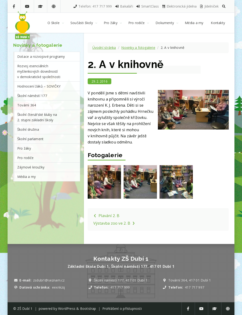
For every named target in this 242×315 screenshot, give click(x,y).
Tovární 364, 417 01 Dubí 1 (189, 280)
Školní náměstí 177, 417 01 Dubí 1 (120, 280)
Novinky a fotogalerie (138, 47)
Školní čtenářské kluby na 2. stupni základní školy (37, 117)
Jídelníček (209, 6)
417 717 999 (120, 287)
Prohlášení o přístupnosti (122, 308)
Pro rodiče (25, 157)
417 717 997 (194, 287)
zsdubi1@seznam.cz (49, 280)
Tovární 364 (26, 105)
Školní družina (28, 129)
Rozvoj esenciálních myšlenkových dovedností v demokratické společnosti (38, 71)
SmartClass (147, 6)
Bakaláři (124, 6)
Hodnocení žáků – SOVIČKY (38, 86)
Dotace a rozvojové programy (41, 56)
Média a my (26, 176)
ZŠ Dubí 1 (25, 308)
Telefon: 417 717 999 (92, 6)
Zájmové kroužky (30, 167)
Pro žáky (24, 148)
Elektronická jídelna (179, 6)
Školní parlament (30, 139)
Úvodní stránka (104, 47)
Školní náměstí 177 (32, 95)
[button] (224, 6)
